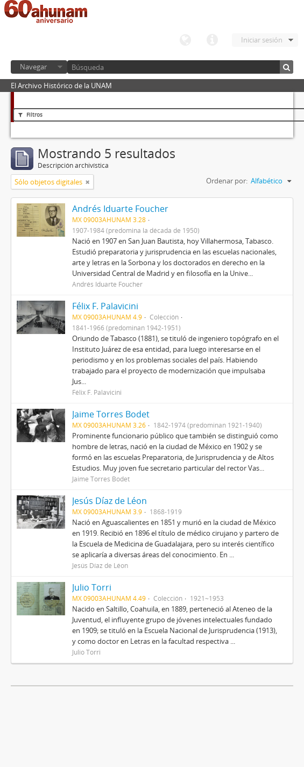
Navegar (33, 67)
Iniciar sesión (261, 40)
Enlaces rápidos (212, 40)
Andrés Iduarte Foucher (120, 209)
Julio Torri (91, 587)
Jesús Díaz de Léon (109, 501)
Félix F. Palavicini (105, 306)
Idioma (185, 40)
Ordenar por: (227, 181)
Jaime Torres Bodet (111, 414)
